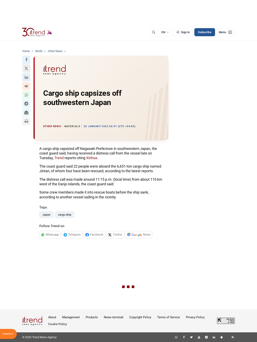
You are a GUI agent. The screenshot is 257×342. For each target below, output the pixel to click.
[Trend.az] (37, 32)
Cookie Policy (57, 324)
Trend (59, 158)
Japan (46, 214)
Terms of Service (168, 317)
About (52, 317)
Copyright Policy (140, 317)
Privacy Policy (195, 317)
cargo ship (64, 214)
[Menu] (225, 32)
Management (71, 317)
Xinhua (91, 158)
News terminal (113, 317)
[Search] (154, 32)
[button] (26, 60)
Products (92, 317)
